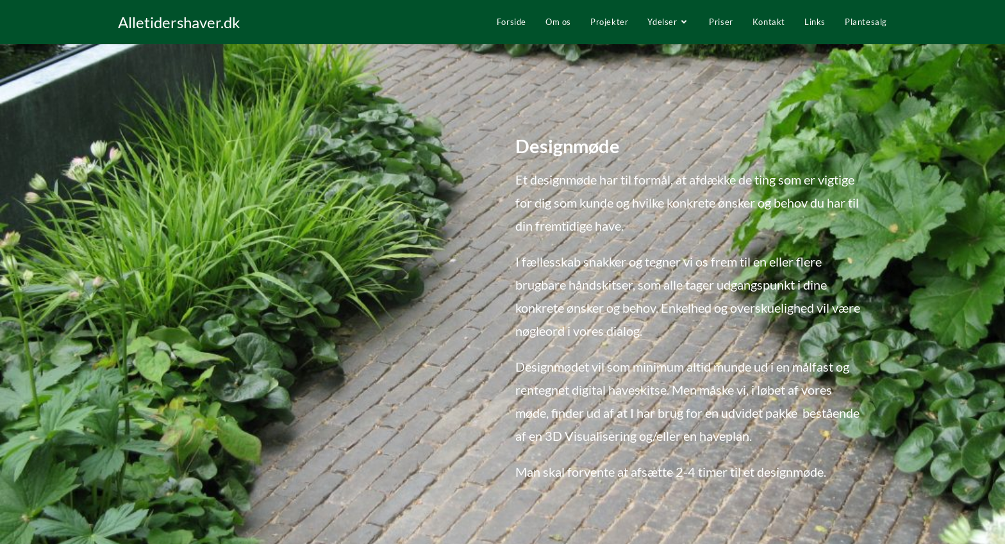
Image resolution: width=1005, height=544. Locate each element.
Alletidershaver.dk (179, 22)
